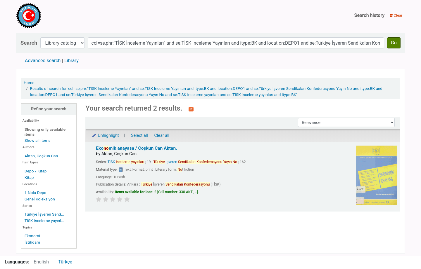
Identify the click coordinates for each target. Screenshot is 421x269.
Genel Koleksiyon (40, 199)
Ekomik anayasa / (136, 148)
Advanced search (43, 60)
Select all (139, 135)
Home (29, 82)
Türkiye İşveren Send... (44, 214)
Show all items (38, 140)
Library (71, 60)
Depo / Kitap (36, 171)
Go (394, 43)
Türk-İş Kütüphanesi (45, 15)
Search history (369, 15)
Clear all (161, 135)
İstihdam (32, 242)
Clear (396, 15)
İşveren (195, 162)
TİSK (126, 162)
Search (28, 43)
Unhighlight (105, 135)
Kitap (29, 177)
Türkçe (65, 262)
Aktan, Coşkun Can (41, 155)
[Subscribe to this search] (191, 108)
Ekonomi (32, 235)
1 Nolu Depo (35, 192)
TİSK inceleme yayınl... (44, 220)
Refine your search (48, 108)
